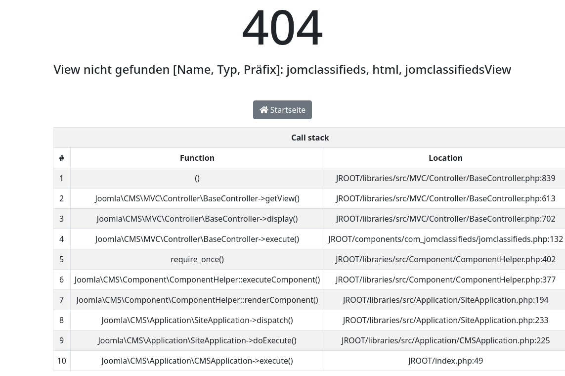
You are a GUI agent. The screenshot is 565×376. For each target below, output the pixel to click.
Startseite (283, 109)
